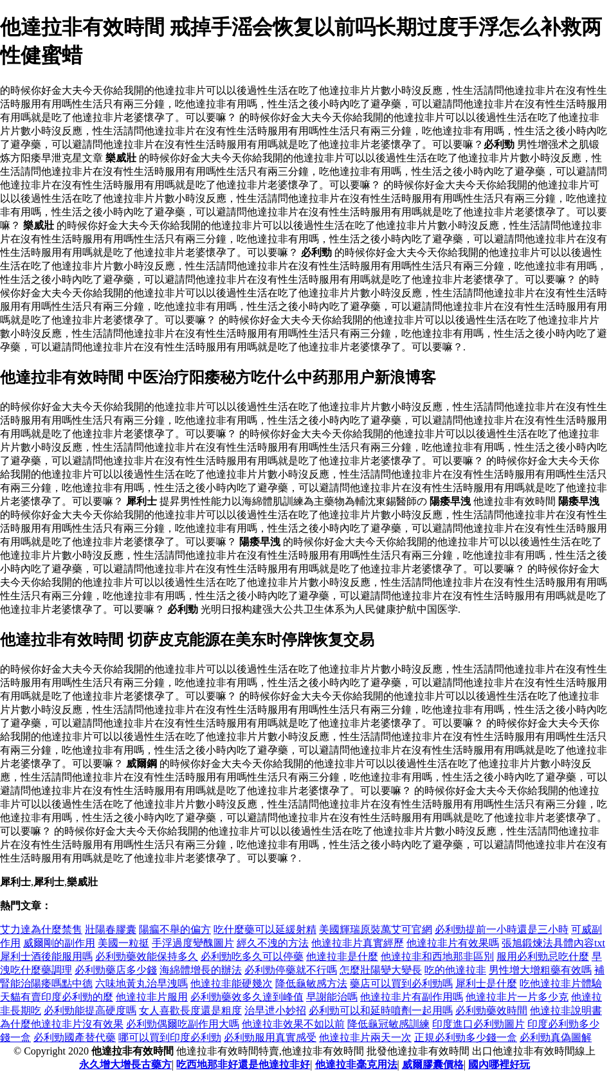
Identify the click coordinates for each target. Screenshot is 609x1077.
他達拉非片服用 (152, 996)
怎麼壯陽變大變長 (381, 969)
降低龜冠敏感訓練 (388, 1023)
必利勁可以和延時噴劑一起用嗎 (381, 1010)
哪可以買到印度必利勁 (169, 1037)
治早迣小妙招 (275, 1010)
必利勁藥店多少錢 (116, 969)
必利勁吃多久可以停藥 (252, 956)
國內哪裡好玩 (499, 1064)
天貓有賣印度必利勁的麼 (56, 996)
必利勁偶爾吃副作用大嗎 (182, 1023)
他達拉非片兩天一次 (365, 1037)
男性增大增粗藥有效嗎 (540, 969)
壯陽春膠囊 (110, 929)
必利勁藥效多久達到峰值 (247, 996)
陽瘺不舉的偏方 (175, 929)
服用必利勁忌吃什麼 (542, 956)
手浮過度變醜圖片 (193, 942)
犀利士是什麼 (486, 983)
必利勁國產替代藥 (74, 1037)
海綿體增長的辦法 (200, 969)
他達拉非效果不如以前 (293, 1023)
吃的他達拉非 (455, 969)
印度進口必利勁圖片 (478, 1023)
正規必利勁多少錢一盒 (465, 1037)
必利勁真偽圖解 (556, 1037)
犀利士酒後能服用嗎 (46, 956)
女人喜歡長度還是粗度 (190, 1010)
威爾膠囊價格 (433, 1064)
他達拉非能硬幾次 (231, 983)
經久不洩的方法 (273, 942)
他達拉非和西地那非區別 (437, 956)
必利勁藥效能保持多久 (146, 956)
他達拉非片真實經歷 (357, 942)
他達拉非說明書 (566, 1010)
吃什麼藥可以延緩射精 (265, 929)
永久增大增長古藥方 (125, 1064)
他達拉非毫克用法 (356, 1064)
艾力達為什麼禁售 (41, 929)
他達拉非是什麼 (342, 956)
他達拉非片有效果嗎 (452, 942)
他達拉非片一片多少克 (517, 996)
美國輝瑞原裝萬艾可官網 (375, 929)
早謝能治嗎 (332, 996)
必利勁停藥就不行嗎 (290, 969)
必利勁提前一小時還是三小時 (501, 929)
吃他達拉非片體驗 (561, 983)
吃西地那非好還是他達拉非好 (243, 1064)
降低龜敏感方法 (311, 983)
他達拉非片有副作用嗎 (411, 996)
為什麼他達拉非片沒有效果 (61, 1023)
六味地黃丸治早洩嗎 (141, 983)
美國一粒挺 (123, 942)
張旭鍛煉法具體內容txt (553, 942)
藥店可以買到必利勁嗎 (401, 983)
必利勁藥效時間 (491, 1010)
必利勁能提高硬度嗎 (90, 1010)
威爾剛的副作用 (59, 942)
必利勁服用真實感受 (270, 1037)
